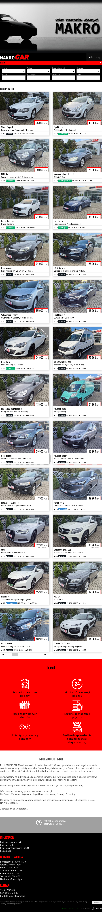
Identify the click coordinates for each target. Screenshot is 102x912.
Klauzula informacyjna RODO (14, 847)
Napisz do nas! (76, 909)
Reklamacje (5, 850)
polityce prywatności (14, 904)
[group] (51, 26)
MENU (2, 62)
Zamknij (97, 903)
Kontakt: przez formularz (12, 895)
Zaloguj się (94, 57)
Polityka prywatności (10, 842)
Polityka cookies (8, 845)
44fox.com (96, 908)
